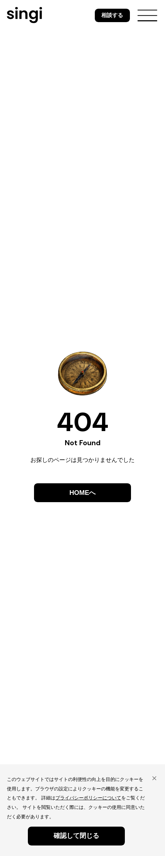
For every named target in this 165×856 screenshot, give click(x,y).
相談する (112, 15)
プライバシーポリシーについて (88, 798)
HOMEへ (82, 492)
